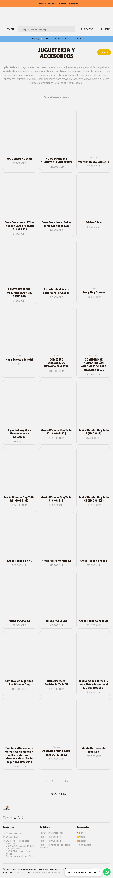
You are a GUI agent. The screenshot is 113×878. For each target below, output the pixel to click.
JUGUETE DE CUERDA (19, 153)
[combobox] (46, 29)
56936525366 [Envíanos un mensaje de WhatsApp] (11, 837)
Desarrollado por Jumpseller (46, 872)
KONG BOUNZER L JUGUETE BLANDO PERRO (56, 152)
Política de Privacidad (50, 840)
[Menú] (8, 29)
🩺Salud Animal (84, 844)
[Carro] (104, 29)
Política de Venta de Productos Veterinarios (55, 846)
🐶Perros (45, 39)
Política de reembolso (50, 837)
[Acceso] (88, 29)
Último (66, 781)
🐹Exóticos (82, 840)
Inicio (34, 39)
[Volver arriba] (56, 794)
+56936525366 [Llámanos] (12, 833)
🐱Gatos (81, 837)
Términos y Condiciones (51, 833)
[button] (104, 52)
